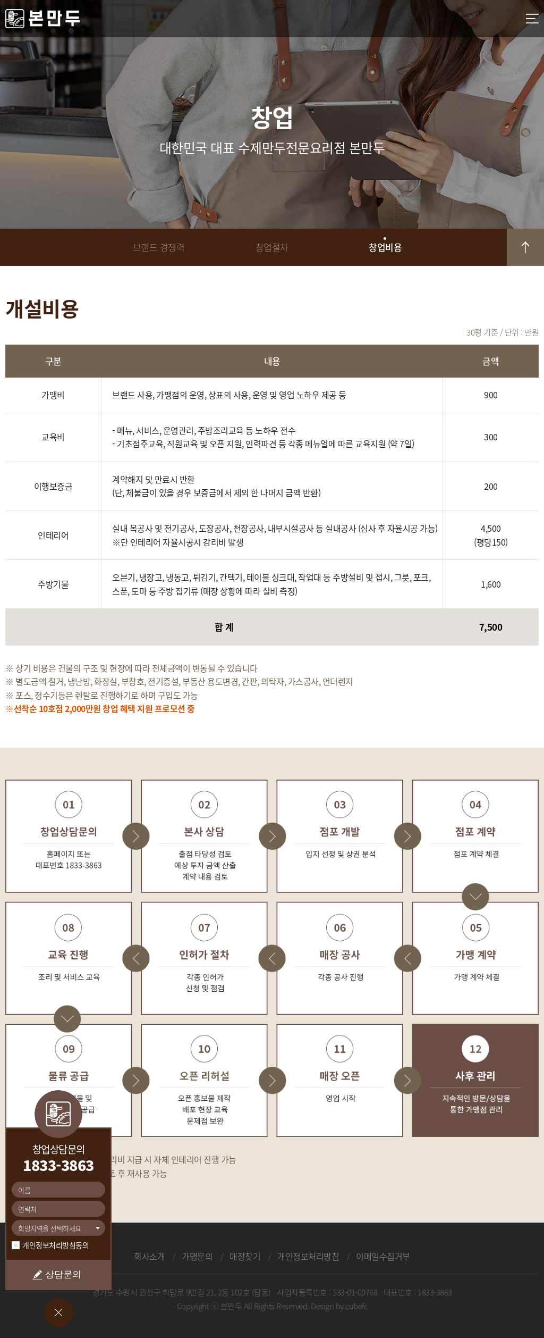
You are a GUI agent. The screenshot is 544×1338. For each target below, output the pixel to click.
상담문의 (63, 1274)
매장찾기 (245, 1256)
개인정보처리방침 (308, 1256)
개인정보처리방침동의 (55, 1245)
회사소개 (149, 1256)
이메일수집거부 (383, 1256)
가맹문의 (197, 1256)
